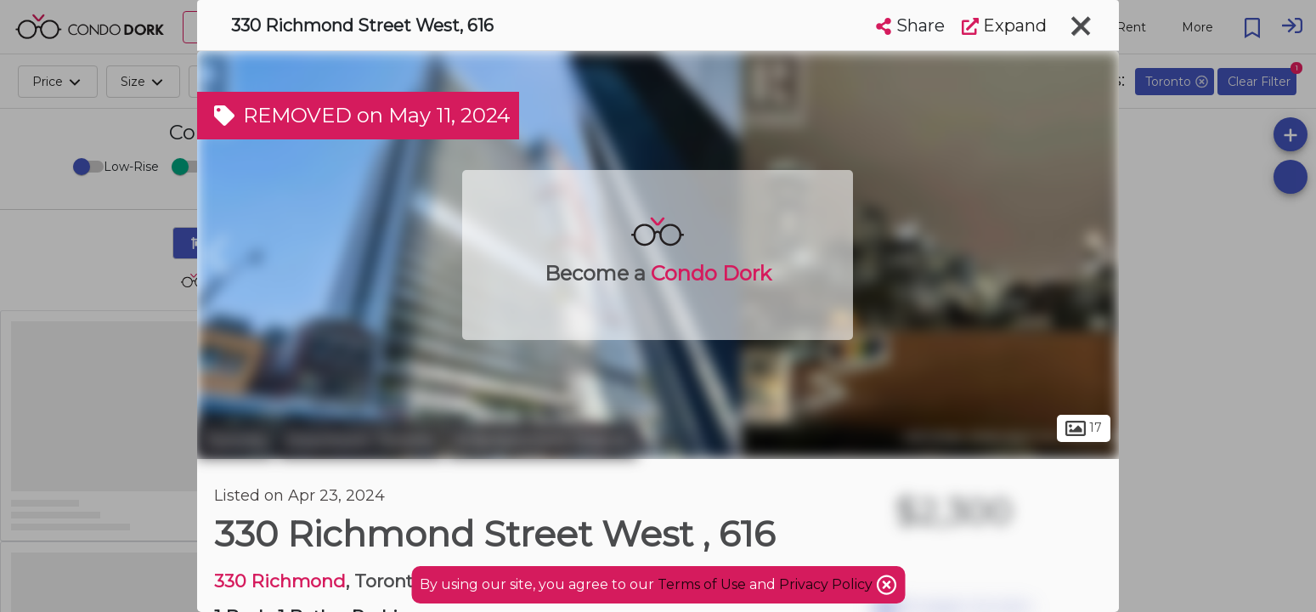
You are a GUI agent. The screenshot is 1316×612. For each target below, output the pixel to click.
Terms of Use (702, 584)
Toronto (235, 440)
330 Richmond (280, 581)
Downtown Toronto (360, 440)
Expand (1004, 25)
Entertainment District (542, 440)
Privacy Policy (827, 584)
